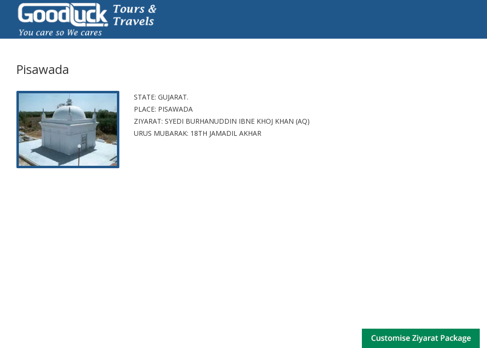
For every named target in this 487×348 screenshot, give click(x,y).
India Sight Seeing (346, 43)
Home (37, 43)
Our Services (199, 43)
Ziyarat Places (136, 43)
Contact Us (453, 43)
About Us (79, 43)
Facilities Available (268, 43)
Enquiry (406, 43)
